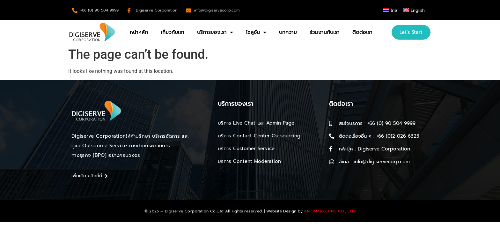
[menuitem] (390, 10)
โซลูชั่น (256, 32)
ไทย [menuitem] (394, 10)
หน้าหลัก (139, 32)
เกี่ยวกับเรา (172, 32)
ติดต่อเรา (362, 32)
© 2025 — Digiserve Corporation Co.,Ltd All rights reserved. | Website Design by (249, 211)
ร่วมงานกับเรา (325, 32)
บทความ (288, 32)
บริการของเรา (215, 32)
